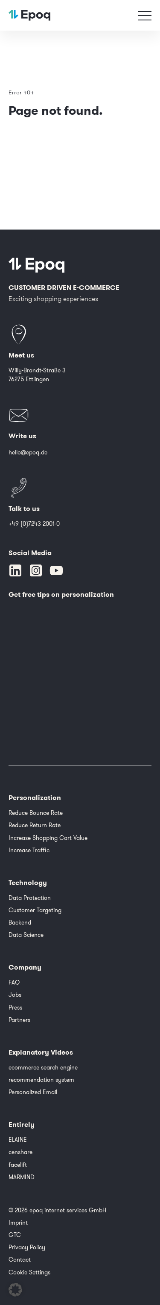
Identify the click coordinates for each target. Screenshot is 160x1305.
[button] (15, 1289)
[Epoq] (37, 265)
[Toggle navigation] (144, 15)
